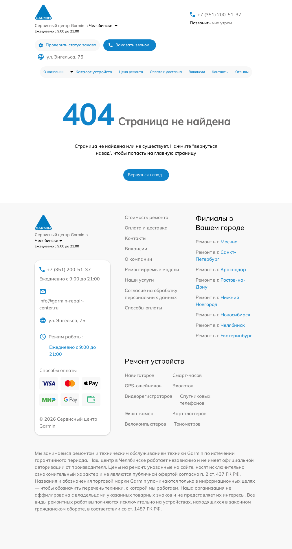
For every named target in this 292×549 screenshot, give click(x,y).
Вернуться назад (145, 174)
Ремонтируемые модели (152, 269)
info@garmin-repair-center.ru (61, 299)
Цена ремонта (131, 72)
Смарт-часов (187, 375)
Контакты (220, 72)
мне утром (211, 22)
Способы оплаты (143, 308)
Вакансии (197, 72)
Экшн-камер (139, 413)
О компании (53, 72)
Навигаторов (139, 375)
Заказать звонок (128, 45)
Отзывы (242, 72)
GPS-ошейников (143, 386)
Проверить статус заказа (67, 45)
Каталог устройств (94, 71)
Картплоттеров (189, 413)
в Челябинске (101, 25)
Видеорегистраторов (148, 396)
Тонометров (187, 424)
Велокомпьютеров (145, 424)
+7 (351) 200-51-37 (219, 14)
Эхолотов (182, 386)
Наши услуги (139, 280)
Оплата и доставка (166, 72)
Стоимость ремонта (146, 217)
